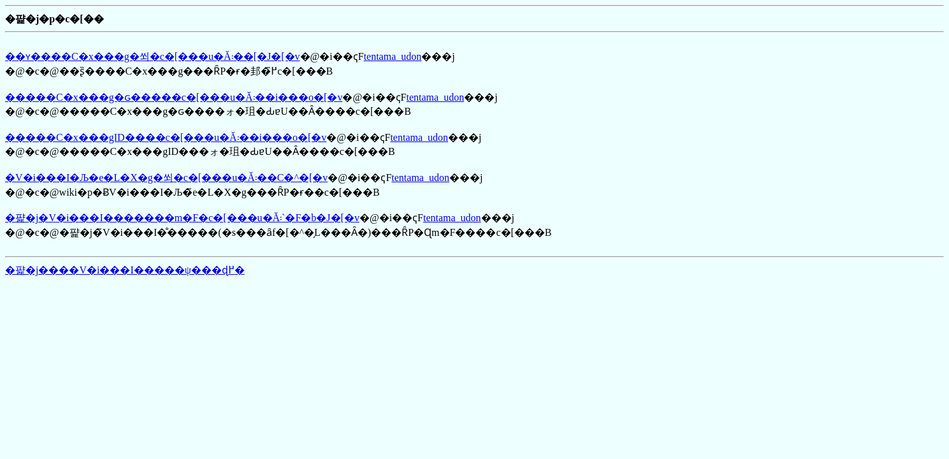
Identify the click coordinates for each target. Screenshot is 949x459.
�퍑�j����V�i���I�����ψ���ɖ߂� (125, 270)
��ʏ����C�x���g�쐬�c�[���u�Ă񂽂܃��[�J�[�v (152, 56)
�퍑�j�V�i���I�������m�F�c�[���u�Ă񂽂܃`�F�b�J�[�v (182, 217)
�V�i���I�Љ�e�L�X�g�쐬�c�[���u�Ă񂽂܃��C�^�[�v (166, 177)
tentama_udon (393, 56)
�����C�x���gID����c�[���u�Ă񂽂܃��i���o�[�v (165, 137)
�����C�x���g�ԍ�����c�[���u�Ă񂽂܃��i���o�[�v (173, 97)
